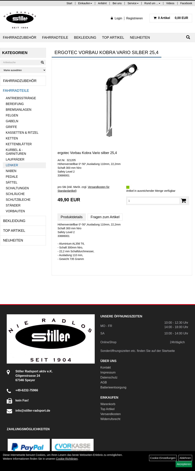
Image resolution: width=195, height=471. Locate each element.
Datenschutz (109, 377)
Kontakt (105, 367)
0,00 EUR (171, 18)
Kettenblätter (19, 144)
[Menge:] (153, 201)
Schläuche (15, 194)
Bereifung (15, 104)
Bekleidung (85, 37)
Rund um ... (152, 3)
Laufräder (15, 159)
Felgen (12, 115)
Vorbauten (15, 211)
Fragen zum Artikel (105, 217)
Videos (170, 3)
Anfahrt (102, 3)
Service (133, 3)
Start (69, 3)
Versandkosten (110, 414)
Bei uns (117, 3)
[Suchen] (188, 37)
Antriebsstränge (21, 98)
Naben (11, 171)
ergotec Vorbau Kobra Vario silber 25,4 (87, 153)
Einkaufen (85, 3)
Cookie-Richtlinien (67, 458)
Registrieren (134, 18)
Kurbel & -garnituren (16, 151)
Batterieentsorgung (113, 387)
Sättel (11, 182)
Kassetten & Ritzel (22, 132)
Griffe (11, 127)
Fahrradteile (55, 37)
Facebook (186, 3)
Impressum (108, 372)
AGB (103, 382)
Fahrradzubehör (19, 37)
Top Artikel (113, 37)
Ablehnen (185, 458)
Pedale (12, 176)
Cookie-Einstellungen (163, 458)
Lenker (12, 165)
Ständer (13, 205)
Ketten (12, 138)
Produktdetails (72, 217)
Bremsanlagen (18, 109)
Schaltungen (17, 188)
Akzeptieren (184, 464)
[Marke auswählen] (23, 70)
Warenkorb (107, 404)
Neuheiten (140, 37)
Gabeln (12, 121)
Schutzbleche (18, 199)
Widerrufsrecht (110, 419)
